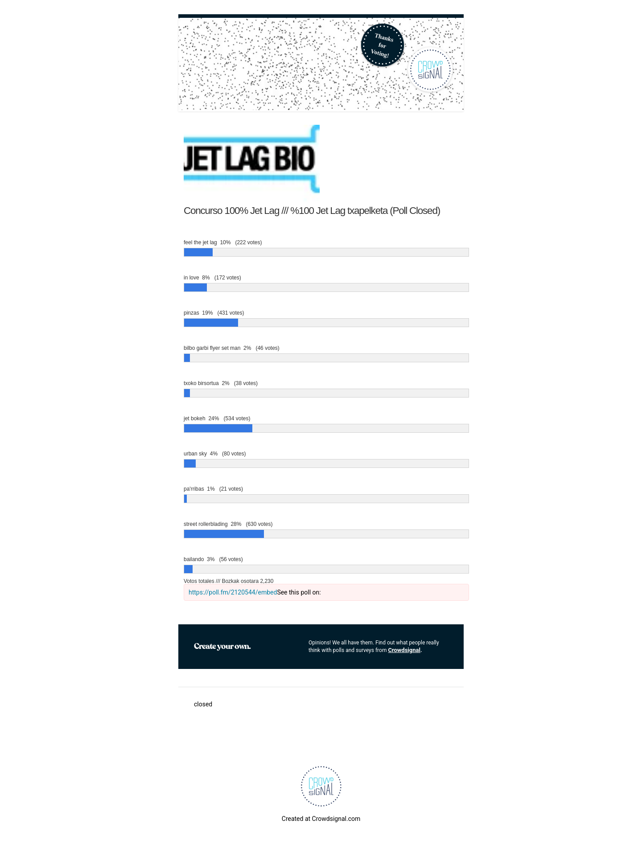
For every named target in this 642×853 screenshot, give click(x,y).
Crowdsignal (404, 650)
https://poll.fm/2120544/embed (233, 592)
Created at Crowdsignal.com (321, 818)
